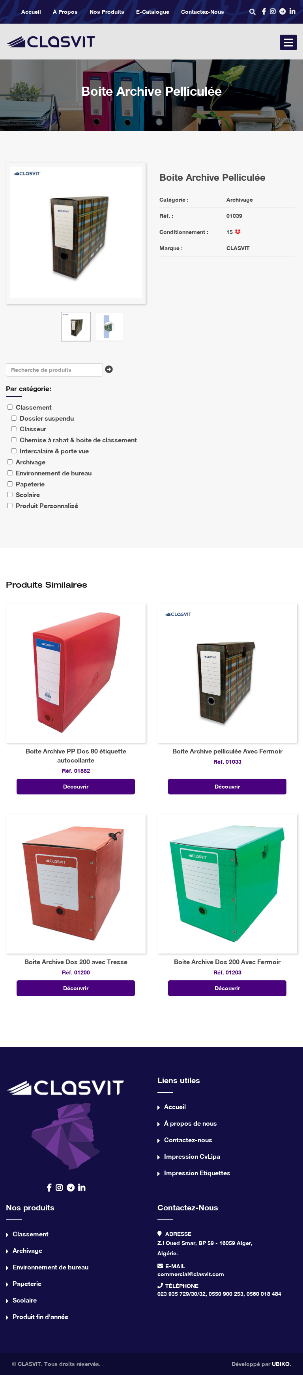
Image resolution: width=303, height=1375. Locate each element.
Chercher (111, 371)
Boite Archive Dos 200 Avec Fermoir (227, 961)
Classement (31, 1234)
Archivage (239, 199)
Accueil (31, 11)
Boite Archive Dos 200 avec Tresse (75, 961)
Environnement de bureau (50, 1267)
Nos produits (107, 11)
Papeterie (27, 1283)
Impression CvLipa (192, 1156)
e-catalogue (152, 11)
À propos (65, 11)
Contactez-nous (202, 11)
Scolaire (25, 1300)
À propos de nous (190, 1123)
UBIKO (281, 1363)
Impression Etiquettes (197, 1172)
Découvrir (75, 786)
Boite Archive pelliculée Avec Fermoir (227, 751)
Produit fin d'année (40, 1316)
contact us (66, 1122)
